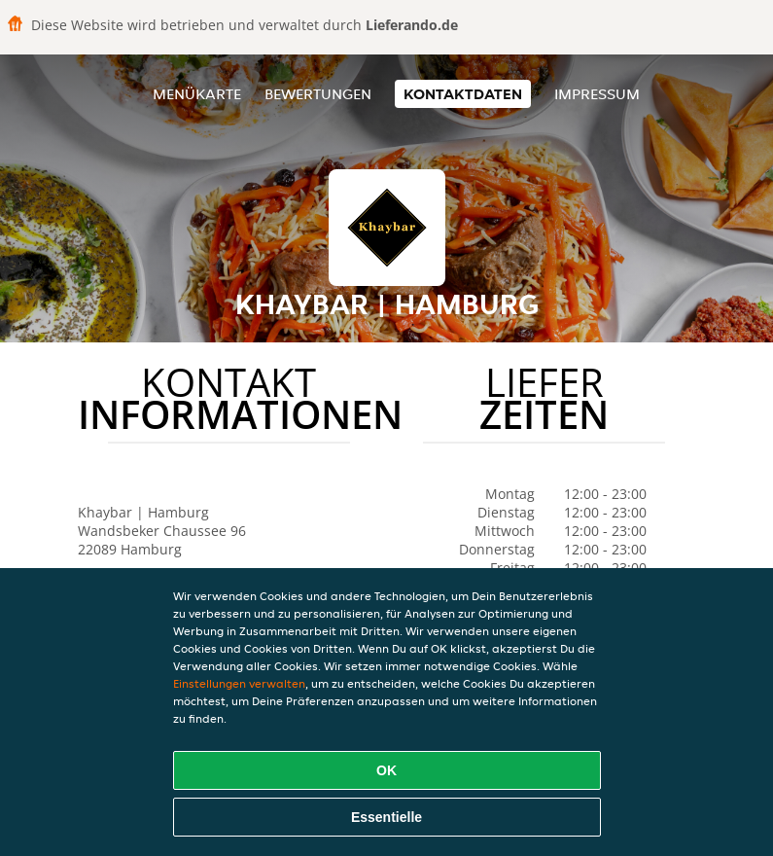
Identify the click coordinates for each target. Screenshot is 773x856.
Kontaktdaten (463, 94)
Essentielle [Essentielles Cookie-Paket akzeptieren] (386, 817)
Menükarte (197, 94)
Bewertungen (317, 94)
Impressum (597, 94)
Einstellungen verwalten (239, 683)
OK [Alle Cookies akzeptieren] (386, 770)
